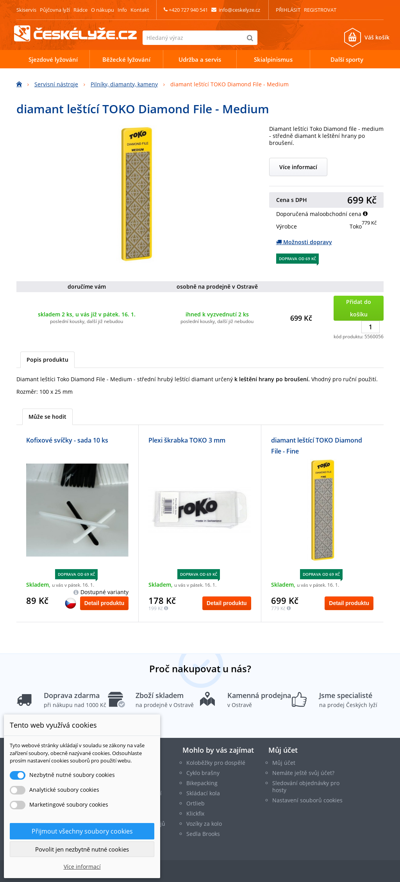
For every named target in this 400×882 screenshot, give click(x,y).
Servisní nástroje (56, 84)
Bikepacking (202, 783)
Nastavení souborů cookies (307, 800)
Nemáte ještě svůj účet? (303, 773)
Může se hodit (47, 416)
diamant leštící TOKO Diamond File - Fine (316, 445)
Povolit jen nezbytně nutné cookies (82, 849)
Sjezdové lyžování (53, 59)
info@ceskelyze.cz (239, 9)
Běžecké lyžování (126, 59)
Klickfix (195, 813)
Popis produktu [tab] (47, 359)
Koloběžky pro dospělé (215, 762)
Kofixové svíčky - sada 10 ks (67, 440)
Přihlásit (288, 9)
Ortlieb (195, 803)
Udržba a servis (200, 59)
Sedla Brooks (203, 833)
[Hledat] (250, 37)
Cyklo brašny (203, 773)
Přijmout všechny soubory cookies (82, 831)
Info (122, 9)
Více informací (298, 167)
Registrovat (320, 9)
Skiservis (26, 9)
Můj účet (283, 750)
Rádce (80, 9)
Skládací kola (203, 793)
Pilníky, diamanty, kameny (124, 84)
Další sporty (346, 59)
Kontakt (139, 9)
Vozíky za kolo (204, 823)
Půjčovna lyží (55, 9)
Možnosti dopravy (304, 242)
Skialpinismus (273, 59)
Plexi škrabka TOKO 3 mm (186, 440)
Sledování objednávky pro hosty (305, 786)
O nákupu (102, 9)
